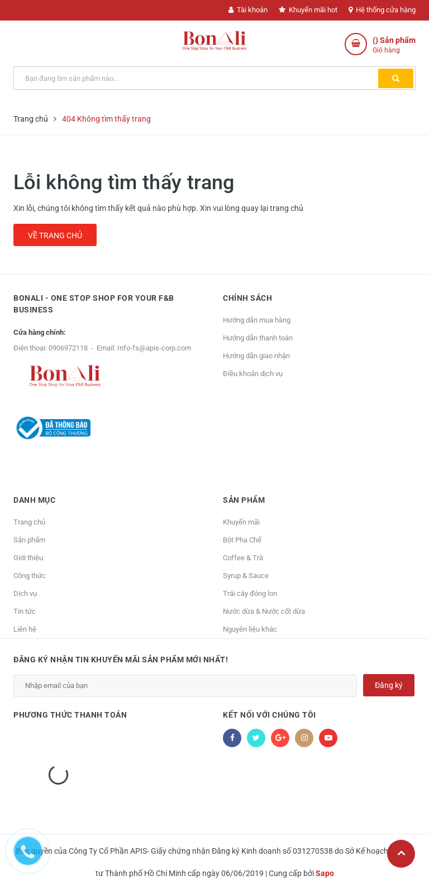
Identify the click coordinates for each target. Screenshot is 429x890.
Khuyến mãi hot (308, 10)
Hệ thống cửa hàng (382, 10)
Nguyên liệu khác (250, 629)
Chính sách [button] (247, 298)
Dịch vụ (25, 593)
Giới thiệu (28, 558)
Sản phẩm (29, 540)
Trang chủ (29, 522)
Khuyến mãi (241, 522)
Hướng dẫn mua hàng (256, 320)
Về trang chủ (55, 235)
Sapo (325, 873)
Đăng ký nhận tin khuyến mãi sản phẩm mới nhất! (120, 659)
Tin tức (24, 611)
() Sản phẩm (394, 45)
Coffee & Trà (243, 558)
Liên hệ (24, 629)
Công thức (29, 575)
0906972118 (68, 348)
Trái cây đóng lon (250, 593)
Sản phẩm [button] (244, 499)
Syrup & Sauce (246, 575)
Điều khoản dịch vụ (253, 373)
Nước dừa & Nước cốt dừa (264, 611)
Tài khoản (248, 10)
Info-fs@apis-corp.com (154, 348)
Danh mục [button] (34, 499)
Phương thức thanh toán (70, 714)
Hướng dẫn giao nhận (256, 356)
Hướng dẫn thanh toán (258, 338)
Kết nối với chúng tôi (269, 714)
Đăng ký (389, 685)
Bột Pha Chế (242, 540)
